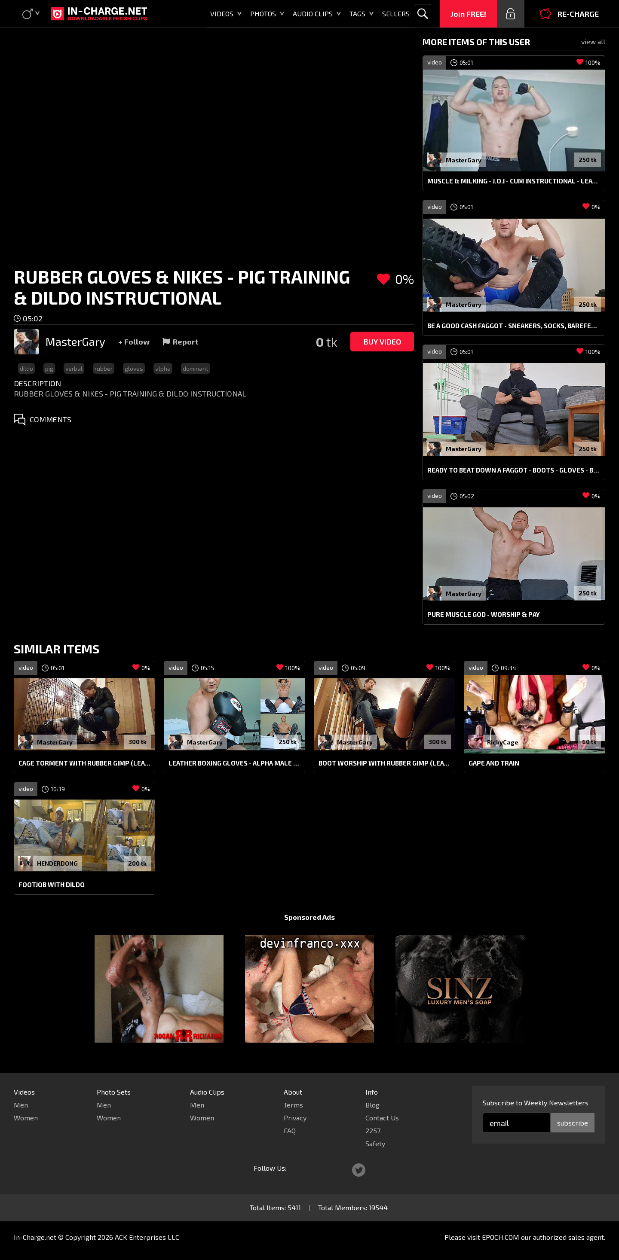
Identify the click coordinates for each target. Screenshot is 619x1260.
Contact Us (382, 1118)
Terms (293, 1105)
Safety (375, 1143)
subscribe (572, 1123)
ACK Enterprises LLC (147, 1237)
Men (21, 1105)
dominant (195, 368)
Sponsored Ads (309, 917)
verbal (74, 368)
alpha (163, 368)
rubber (104, 368)
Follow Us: (270, 1168)
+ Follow (134, 341)
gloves (134, 368)
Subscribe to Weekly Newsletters (535, 1102)
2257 (372, 1130)
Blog (372, 1105)
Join (468, 13)
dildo (26, 368)
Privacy (295, 1118)
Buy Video (382, 341)
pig (49, 368)
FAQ (290, 1130)
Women (26, 1118)
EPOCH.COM (500, 1237)
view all (593, 41)
